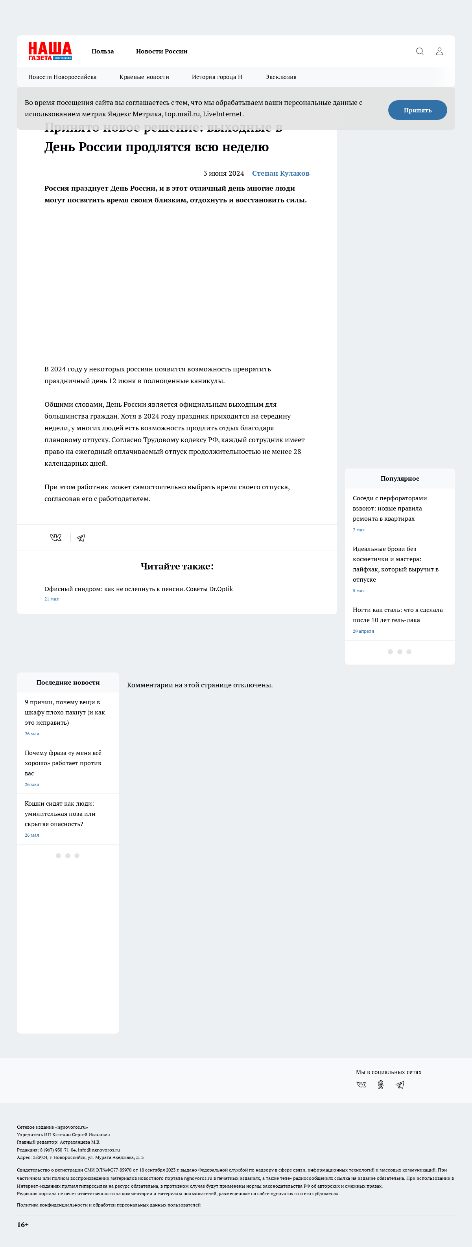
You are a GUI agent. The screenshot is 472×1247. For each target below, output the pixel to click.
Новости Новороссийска (62, 77)
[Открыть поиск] (420, 51)
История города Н (217, 77)
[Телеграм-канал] (400, 1085)
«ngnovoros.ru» (71, 1127)
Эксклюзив (281, 77)
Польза (103, 51)
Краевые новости (144, 77)
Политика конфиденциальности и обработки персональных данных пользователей (109, 1205)
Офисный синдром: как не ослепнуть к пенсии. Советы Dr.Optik (177, 594)
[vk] (56, 537)
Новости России (162, 51)
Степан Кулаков (281, 173)
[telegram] (83, 537)
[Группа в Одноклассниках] (381, 1085)
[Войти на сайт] (439, 51)
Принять (418, 110)
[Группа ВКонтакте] (361, 1085)
